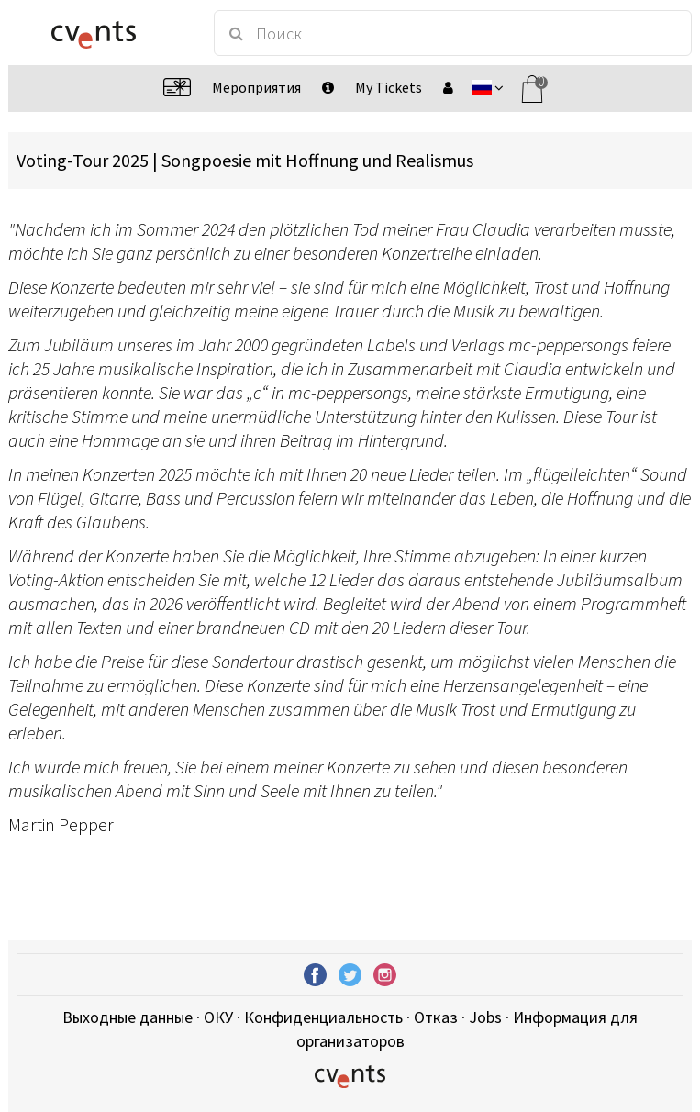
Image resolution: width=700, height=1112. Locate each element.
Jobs (485, 1017)
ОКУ (218, 1017)
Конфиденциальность (323, 1017)
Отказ (436, 1017)
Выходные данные (127, 1017)
